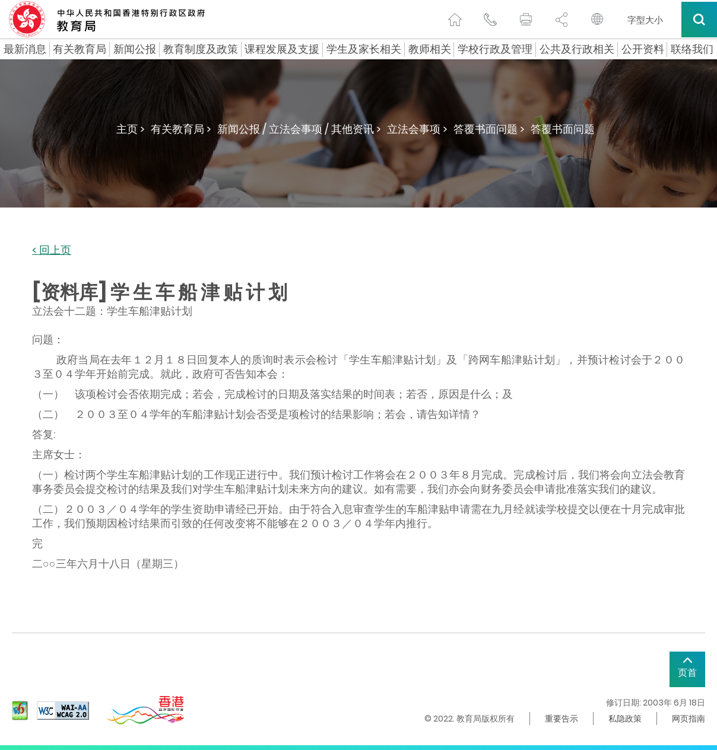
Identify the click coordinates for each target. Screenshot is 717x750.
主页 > (130, 129)
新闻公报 (134, 49)
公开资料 (642, 49)
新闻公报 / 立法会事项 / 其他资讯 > (299, 129)
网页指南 (688, 719)
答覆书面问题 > (489, 129)
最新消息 (25, 49)
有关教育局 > (181, 129)
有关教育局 (79, 49)
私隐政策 (625, 719)
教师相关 (429, 49)
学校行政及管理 (495, 49)
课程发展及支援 (282, 49)
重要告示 (561, 719)
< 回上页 (51, 250)
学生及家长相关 (363, 49)
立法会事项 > (417, 129)
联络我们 (692, 49)
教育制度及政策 (200, 49)
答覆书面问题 (563, 129)
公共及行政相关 (577, 49)
